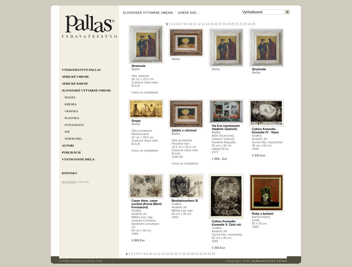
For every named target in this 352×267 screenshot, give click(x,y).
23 (245, 24)
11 (194, 24)
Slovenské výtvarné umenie (86, 90)
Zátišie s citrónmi (184, 130)
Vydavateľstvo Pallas (81, 69)
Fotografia (74, 124)
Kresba (70, 104)
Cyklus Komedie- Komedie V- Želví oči (226, 223)
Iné (67, 131)
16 (216, 24)
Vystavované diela (78, 159)
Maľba (70, 97)
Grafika (71, 111)
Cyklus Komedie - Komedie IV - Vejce (265, 130)
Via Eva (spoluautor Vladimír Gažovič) (226, 127)
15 (211, 24)
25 (253, 24)
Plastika (72, 118)
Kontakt (69, 173)
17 (220, 24)
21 (236, 24)
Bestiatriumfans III (185, 200)
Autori (68, 145)
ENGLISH (83, 181)
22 (241, 24)
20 (232, 24)
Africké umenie (75, 76)
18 (224, 24)
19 (228, 24)
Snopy (136, 120)
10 (190, 24)
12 (198, 24)
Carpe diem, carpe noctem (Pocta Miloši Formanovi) (146, 204)
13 (203, 24)
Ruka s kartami (262, 213)
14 (207, 24)
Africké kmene (75, 83)
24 (249, 24)
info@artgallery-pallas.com (81, 261)
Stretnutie (138, 66)
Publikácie (71, 152)
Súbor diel (73, 138)
